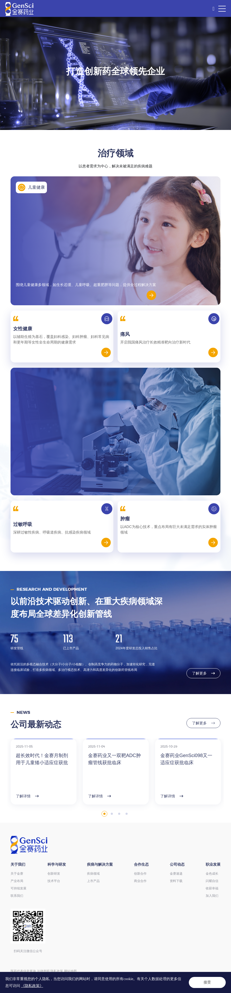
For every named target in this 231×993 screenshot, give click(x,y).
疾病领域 (93, 873)
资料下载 (176, 881)
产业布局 (17, 881)
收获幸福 (212, 888)
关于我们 (18, 864)
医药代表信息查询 (23, 971)
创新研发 (53, 873)
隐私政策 (56, 971)
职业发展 (213, 864)
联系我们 (17, 896)
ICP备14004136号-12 (113, 977)
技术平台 (53, 881)
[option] (115, 73)
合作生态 (141, 864)
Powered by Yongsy (35, 982)
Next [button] (221, 786)
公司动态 (177, 864)
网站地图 (70, 971)
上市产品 (93, 881)
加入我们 (212, 896)
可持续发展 (18, 888)
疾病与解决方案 (100, 864)
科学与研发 (56, 864)
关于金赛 (17, 873)
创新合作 (140, 873)
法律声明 (43, 971)
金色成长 (212, 873)
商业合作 (140, 881)
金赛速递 (176, 873)
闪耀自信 (212, 881)
